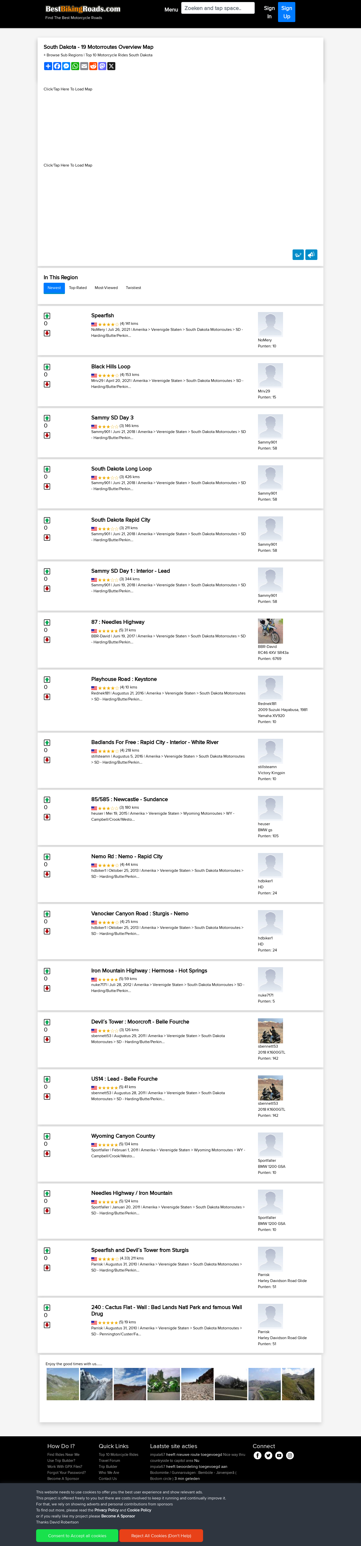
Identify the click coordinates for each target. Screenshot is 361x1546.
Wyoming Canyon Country (123, 1136)
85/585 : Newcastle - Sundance (129, 799)
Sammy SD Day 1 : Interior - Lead (130, 571)
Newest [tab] (54, 288)
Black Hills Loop (110, 366)
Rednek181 (100, 693)
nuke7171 (99, 985)
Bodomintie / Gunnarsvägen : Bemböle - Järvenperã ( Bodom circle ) (193, 1475)
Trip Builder (108, 1466)
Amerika (140, 329)
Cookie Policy (139, 1538)
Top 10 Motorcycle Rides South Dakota (118, 55)
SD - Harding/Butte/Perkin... (118, 699)
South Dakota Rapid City (120, 520)
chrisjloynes (160, 1514)
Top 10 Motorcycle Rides (118, 1454)
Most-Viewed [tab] (106, 288)
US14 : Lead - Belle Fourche (124, 1079)
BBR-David (100, 636)
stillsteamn (100, 756)
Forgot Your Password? (66, 1472)
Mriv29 (97, 380)
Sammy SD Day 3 (112, 417)
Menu (171, 10)
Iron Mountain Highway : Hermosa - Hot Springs (149, 970)
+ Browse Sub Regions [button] (64, 55)
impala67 (158, 1454)
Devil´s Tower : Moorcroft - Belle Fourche (140, 1022)
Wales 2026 (198, 1484)
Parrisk (97, 1264)
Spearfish (102, 315)
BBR (202, 1496)
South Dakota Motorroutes (209, 329)
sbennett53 (101, 1036)
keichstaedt (160, 1484)
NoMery (98, 329)
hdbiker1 (98, 870)
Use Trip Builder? (61, 1460)
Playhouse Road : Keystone (124, 679)
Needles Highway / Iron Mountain (131, 1193)
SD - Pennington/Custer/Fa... (116, 1334)
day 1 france (198, 1514)
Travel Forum (109, 1460)
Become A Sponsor (63, 1478)
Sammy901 (100, 432)
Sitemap (94, 1538)
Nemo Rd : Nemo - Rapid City (126, 856)
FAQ (50, 1484)
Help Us (105, 1484)
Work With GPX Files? (64, 1466)
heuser (97, 813)
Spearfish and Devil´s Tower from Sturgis (140, 1250)
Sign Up (286, 12)
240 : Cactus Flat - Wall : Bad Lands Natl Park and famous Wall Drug (166, 1310)
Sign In (269, 12)
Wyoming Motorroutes (202, 813)
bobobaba (159, 1496)
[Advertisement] (180, 127)
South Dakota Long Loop (121, 469)
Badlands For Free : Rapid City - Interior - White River (154, 742)
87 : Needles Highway (117, 622)
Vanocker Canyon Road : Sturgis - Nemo (140, 913)
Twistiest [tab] (133, 288)
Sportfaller (100, 1150)
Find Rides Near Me (63, 1454)
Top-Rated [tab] (78, 288)
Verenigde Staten (166, 329)
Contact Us (108, 1478)
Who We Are (109, 1472)
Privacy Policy (115, 1538)
